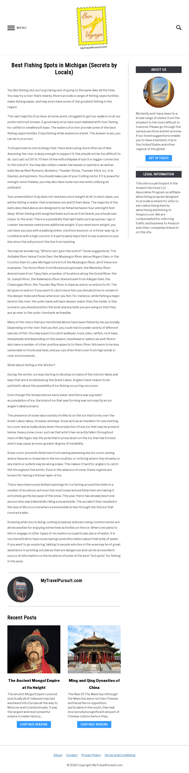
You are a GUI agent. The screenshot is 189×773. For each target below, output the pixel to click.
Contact (72, 755)
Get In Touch (159, 158)
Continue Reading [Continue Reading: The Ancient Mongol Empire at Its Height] (33, 724)
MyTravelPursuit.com (61, 580)
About (58, 755)
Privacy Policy (91, 755)
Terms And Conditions (119, 755)
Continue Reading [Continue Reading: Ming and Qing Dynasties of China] (94, 724)
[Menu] (11, 28)
